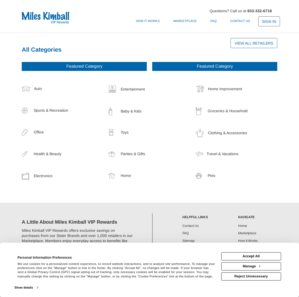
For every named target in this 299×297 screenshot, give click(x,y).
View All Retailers (254, 43)
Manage (251, 266)
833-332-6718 (259, 11)
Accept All (251, 256)
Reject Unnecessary (251, 276)
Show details (23, 287)
